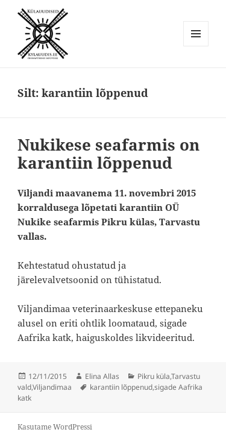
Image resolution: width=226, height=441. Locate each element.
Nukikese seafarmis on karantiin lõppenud (108, 154)
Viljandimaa (52, 387)
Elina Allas (102, 376)
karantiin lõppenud (121, 387)
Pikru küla (153, 376)
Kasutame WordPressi (54, 427)
